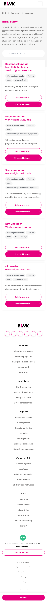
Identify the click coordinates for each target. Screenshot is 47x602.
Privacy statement (23, 572)
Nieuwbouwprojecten (23, 351)
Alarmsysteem (23, 438)
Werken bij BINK (23, 464)
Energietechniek (23, 397)
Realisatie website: (23, 590)
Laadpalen (23, 433)
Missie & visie (23, 510)
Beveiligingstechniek (23, 403)
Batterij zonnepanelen (23, 449)
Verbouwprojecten (23, 356)
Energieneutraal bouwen (23, 362)
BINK (4, 13)
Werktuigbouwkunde (23, 392)
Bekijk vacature (22, 98)
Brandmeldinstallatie (23, 444)
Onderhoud (23, 367)
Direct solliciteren (22, 104)
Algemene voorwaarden (23, 567)
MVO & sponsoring (23, 520)
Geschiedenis (23, 505)
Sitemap (23, 577)
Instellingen (23, 582)
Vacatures (29, 13)
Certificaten (23, 515)
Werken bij (15, 13)
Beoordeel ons (22, 552)
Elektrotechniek (23, 387)
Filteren (23, 597)
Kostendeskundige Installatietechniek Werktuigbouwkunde (18, 67)
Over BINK (23, 499)
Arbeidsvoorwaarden (23, 474)
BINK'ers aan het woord (23, 485)
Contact (23, 526)
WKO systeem (23, 423)
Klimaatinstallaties (23, 417)
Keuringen (23, 372)
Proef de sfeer (23, 479)
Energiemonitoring (23, 428)
